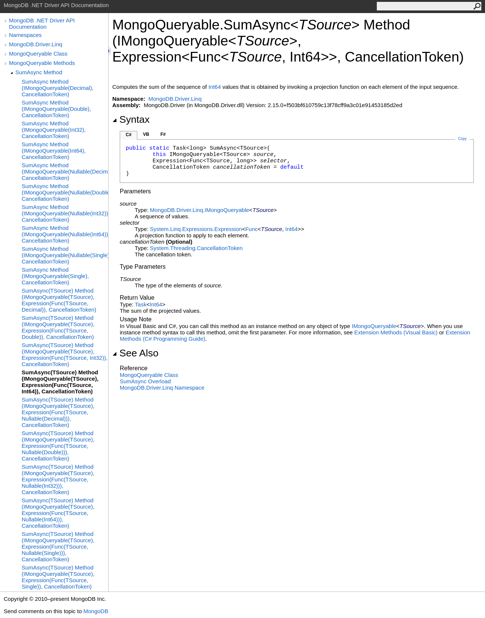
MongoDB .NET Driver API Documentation (42, 23)
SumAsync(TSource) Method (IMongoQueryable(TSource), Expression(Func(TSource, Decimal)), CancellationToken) (59, 300)
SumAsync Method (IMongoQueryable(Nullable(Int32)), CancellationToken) (65, 213)
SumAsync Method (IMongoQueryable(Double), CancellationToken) (56, 108)
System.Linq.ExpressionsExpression (196, 229)
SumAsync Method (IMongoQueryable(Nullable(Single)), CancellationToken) (65, 255)
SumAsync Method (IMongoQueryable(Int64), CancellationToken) (54, 150)
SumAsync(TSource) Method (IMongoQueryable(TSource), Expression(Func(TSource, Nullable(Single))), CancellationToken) (58, 546)
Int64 (215, 87)
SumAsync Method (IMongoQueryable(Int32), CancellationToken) (54, 129)
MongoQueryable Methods (42, 63)
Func (251, 229)
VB (146, 134)
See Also (135, 353)
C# (128, 134)
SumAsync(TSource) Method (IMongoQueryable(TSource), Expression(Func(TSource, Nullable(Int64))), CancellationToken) (58, 513)
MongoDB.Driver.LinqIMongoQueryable (199, 210)
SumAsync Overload (145, 381)
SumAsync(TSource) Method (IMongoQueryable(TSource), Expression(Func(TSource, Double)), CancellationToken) (58, 327)
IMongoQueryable (374, 326)
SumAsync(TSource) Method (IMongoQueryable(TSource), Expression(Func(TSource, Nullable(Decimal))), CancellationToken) (58, 412)
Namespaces (25, 35)
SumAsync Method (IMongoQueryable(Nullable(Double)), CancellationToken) (65, 192)
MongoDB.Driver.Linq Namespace (162, 387)
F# (163, 134)
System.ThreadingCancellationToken (196, 248)
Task (141, 304)
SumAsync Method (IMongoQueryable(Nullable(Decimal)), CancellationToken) (65, 171)
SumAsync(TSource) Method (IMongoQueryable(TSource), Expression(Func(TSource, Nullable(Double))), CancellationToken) (58, 446)
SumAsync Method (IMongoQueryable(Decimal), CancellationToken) (58, 87)
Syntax (131, 119)
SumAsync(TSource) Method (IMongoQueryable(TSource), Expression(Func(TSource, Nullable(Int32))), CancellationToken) (58, 479)
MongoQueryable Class (38, 53)
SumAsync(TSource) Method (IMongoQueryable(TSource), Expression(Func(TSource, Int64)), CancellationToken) (60, 381)
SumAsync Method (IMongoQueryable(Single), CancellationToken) (55, 275)
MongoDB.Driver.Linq (35, 44)
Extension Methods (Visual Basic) (396, 332)
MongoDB (95, 611)
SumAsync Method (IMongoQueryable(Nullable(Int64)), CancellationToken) (65, 234)
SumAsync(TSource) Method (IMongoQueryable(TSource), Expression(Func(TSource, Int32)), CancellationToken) (64, 354)
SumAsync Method (38, 72)
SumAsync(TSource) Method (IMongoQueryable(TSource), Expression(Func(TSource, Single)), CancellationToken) (58, 577)
